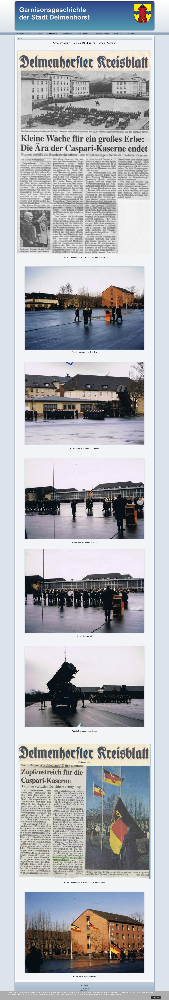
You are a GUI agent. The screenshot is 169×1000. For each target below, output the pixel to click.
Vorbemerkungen (24, 33)
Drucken (19, 38)
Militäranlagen (67, 33)
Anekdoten (118, 33)
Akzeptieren (155, 997)
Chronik (39, 33)
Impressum (85, 988)
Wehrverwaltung (84, 33)
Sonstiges (132, 33)
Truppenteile (52, 33)
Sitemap (85, 986)
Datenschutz (85, 990)
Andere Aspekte (102, 33)
